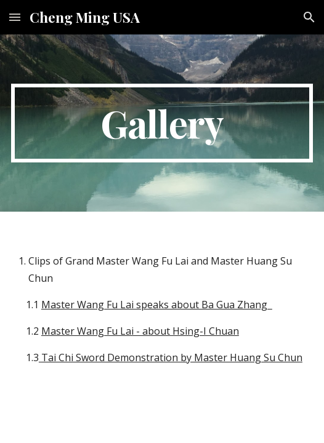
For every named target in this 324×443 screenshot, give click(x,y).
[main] (162, 123)
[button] (15, 17)
